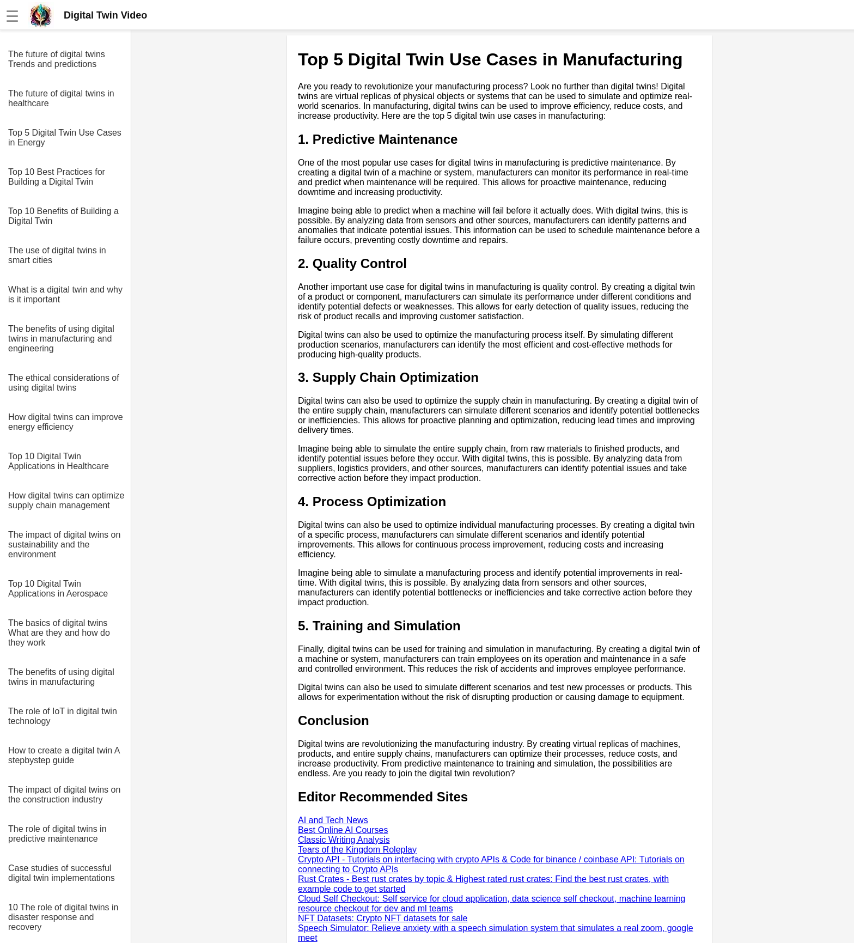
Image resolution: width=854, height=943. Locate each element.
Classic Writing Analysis (344, 839)
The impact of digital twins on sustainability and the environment (64, 544)
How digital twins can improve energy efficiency (65, 421)
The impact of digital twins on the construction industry (64, 794)
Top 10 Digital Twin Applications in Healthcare (58, 461)
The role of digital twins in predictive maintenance (57, 833)
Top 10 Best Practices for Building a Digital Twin (56, 176)
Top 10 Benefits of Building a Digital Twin (63, 216)
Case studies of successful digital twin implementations (61, 873)
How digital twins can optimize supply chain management (66, 500)
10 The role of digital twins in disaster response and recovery (63, 917)
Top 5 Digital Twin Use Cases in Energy (64, 137)
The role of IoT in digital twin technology (62, 716)
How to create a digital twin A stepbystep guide (64, 755)
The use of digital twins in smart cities (57, 255)
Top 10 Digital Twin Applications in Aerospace (58, 588)
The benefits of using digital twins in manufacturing (61, 676)
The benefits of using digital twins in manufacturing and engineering (61, 338)
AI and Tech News (333, 820)
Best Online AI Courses (343, 830)
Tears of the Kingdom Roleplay (357, 849)
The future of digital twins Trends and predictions (56, 59)
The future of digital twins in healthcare (61, 98)
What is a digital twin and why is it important (65, 294)
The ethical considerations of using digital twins (63, 382)
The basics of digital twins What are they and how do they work (59, 632)
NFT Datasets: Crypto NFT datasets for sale (383, 918)
